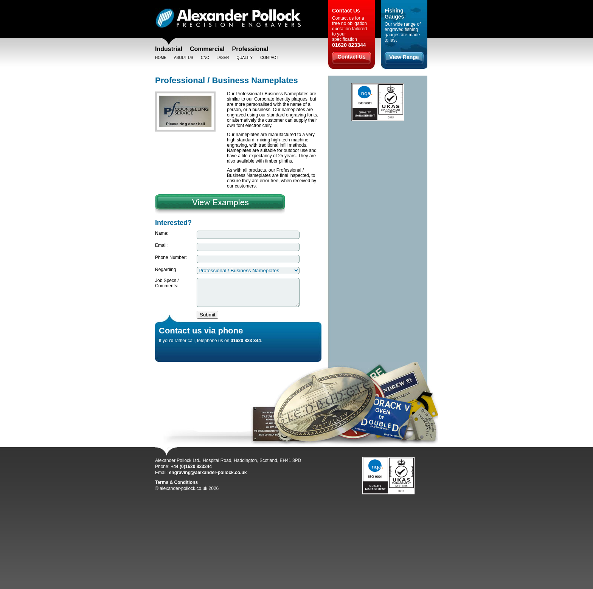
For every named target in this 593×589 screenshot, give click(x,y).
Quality (244, 58)
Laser (223, 58)
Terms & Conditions (176, 488)
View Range (404, 57)
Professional (250, 49)
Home (160, 58)
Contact (269, 58)
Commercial (207, 49)
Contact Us (352, 57)
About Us (183, 58)
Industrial (168, 49)
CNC (205, 58)
